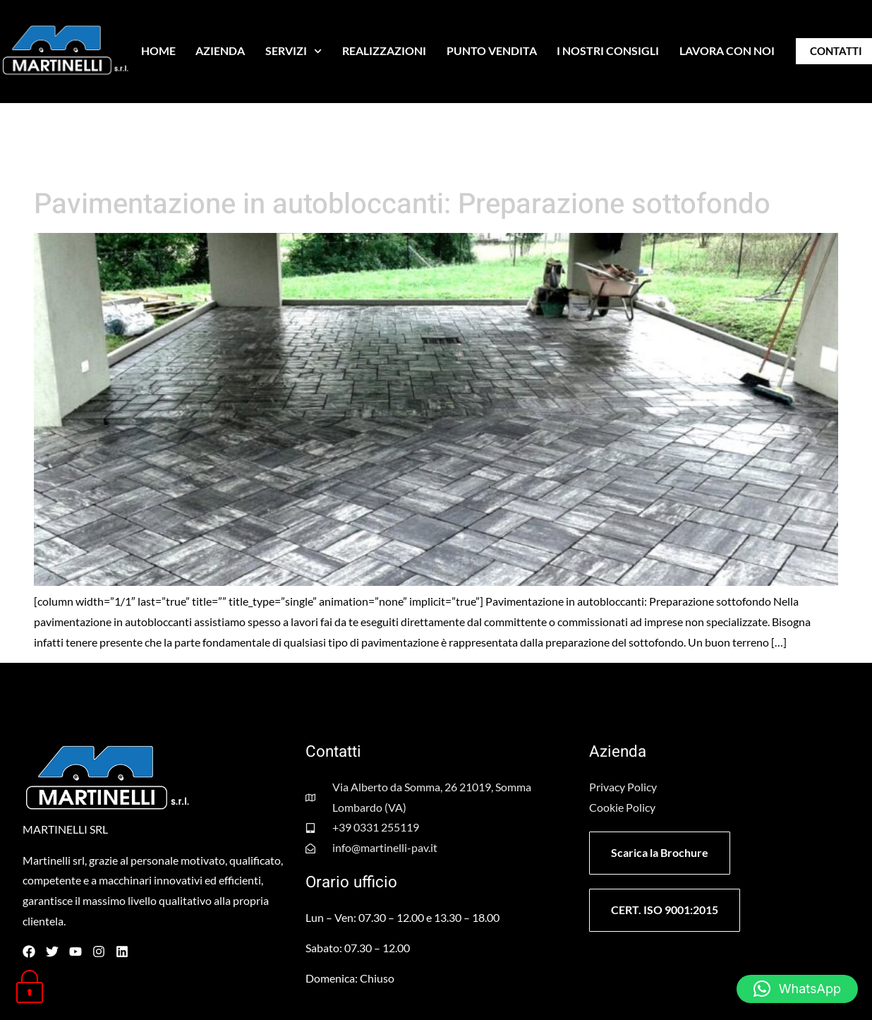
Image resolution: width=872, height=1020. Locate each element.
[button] (797, 989)
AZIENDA (220, 50)
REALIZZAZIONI (384, 50)
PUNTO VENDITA (492, 50)
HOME (158, 50)
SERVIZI (293, 51)
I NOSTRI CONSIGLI (608, 50)
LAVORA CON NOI (727, 50)
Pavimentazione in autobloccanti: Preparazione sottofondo (402, 204)
